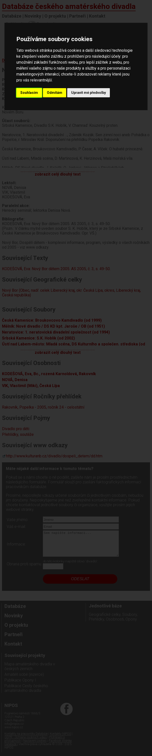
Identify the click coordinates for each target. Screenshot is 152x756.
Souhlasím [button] (29, 93)
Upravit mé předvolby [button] (88, 93)
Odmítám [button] (54, 93)
